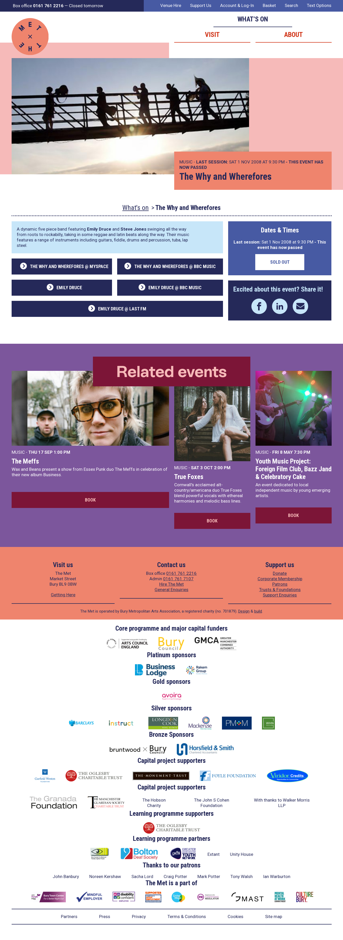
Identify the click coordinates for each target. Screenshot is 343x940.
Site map (273, 916)
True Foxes (188, 477)
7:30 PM (302, 452)
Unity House (241, 854)
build (258, 611)
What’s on (252, 19)
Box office (38, 5)
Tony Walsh (241, 876)
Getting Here (63, 594)
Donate (280, 573)
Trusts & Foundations (280, 589)
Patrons (280, 584)
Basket (269, 5)
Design (244, 611)
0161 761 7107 (178, 578)
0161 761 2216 (181, 573)
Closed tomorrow (86, 5)
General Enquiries (171, 589)
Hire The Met (171, 584)
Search (291, 5)
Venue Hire (170, 5)
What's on (135, 208)
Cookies (235, 916)
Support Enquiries (280, 595)
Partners (69, 916)
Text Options (319, 5)
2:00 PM (222, 467)
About (293, 34)
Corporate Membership (280, 578)
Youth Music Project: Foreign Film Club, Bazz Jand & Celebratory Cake (294, 469)
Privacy (139, 916)
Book (90, 500)
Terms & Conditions (186, 916)
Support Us (200, 5)
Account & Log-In (237, 5)
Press (104, 916)
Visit (212, 34)
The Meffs (25, 461)
